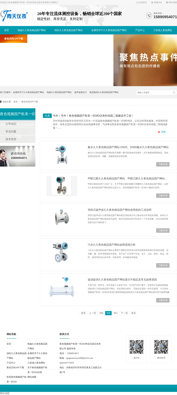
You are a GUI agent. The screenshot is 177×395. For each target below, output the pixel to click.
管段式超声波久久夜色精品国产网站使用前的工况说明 (119, 209)
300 (108, 313)
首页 (6, 30)
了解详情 (163, 164)
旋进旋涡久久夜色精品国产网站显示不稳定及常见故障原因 (122, 279)
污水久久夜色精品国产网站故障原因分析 (112, 244)
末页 (133, 313)
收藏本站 (158, 2)
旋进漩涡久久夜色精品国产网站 (104, 92)
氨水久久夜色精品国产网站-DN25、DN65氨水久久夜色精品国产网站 (128, 147)
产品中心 (140, 30)
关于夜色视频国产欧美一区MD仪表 (50, 38)
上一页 (92, 313)
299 (101, 313)
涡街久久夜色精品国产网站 (68, 30)
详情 (163, 132)
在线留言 (143, 2)
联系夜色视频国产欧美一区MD (93, 38)
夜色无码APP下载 (13, 38)
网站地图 (173, 2)
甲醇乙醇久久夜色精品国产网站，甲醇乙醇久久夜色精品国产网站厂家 (128, 178)
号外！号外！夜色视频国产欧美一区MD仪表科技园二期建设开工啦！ (93, 115)
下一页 (124, 313)
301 (116, 313)
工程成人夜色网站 (162, 30)
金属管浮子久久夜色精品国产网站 (109, 30)
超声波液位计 (80, 92)
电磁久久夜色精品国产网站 (32, 30)
